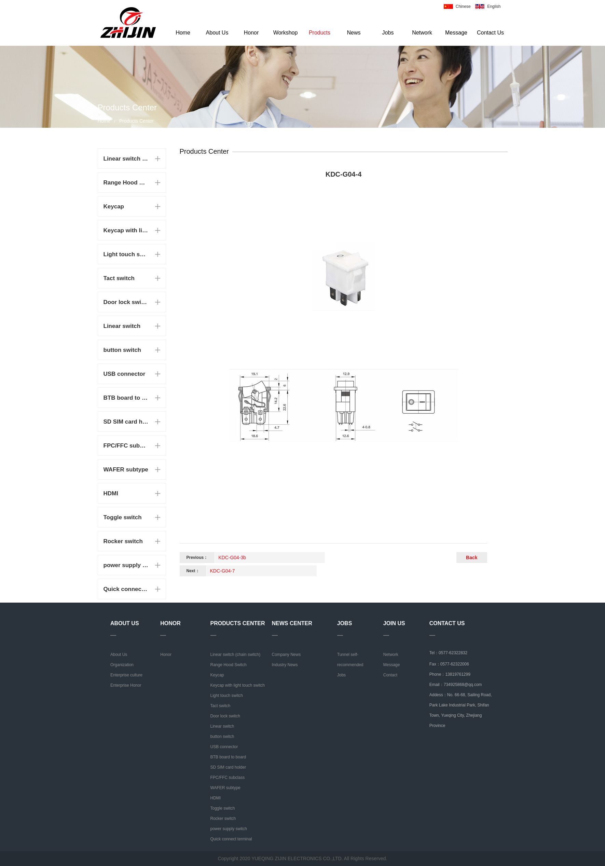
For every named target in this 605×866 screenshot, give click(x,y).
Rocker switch (123, 541)
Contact (390, 675)
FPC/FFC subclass (126, 445)
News (353, 33)
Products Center (136, 121)
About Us (217, 33)
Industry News (285, 664)
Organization (122, 664)
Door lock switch (126, 302)
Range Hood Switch (126, 182)
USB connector (125, 374)
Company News (286, 654)
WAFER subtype (126, 469)
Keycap (114, 206)
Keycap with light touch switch (126, 230)
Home (183, 33)
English (493, 6)
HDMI (111, 493)
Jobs (388, 33)
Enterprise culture (126, 675)
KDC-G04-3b (232, 557)
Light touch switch (126, 254)
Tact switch (119, 278)
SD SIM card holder (126, 421)
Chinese (463, 6)
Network (422, 33)
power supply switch (126, 565)
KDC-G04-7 (222, 571)
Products (319, 33)
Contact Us (490, 33)
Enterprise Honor (125, 685)
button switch (122, 350)
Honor (251, 33)
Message (456, 33)
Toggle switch (123, 517)
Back (471, 557)
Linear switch (122, 326)
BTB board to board (126, 398)
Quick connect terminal (126, 589)
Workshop (285, 33)
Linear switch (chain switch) (126, 158)
